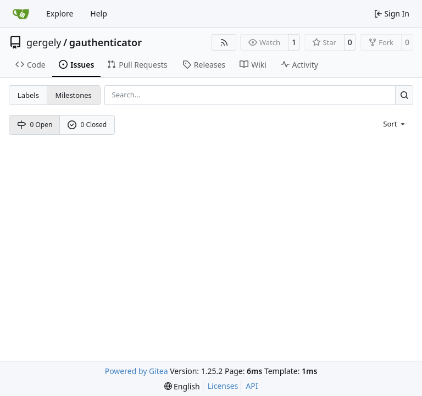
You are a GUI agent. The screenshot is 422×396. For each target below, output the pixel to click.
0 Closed (87, 124)
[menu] (394, 123)
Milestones (73, 95)
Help (98, 13)
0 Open (35, 124)
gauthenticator (105, 42)
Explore (59, 13)
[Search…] (404, 95)
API (252, 386)
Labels (28, 95)
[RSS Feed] (224, 42)
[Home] (20, 14)
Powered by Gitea (136, 371)
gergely (44, 42)
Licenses (223, 386)
